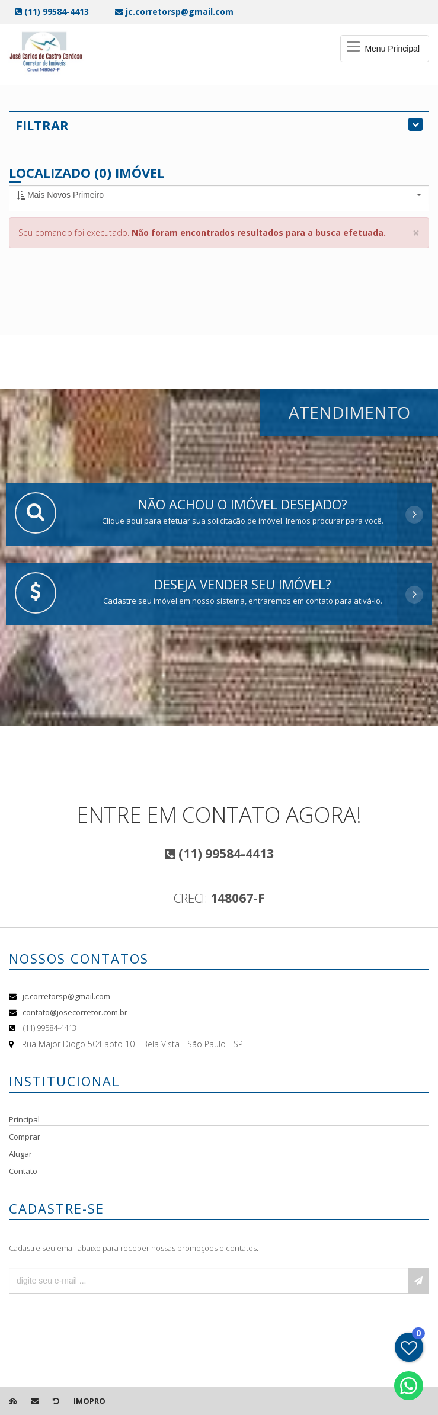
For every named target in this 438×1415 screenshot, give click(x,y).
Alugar (20, 1153)
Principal (24, 1119)
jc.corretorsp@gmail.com (66, 996)
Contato (23, 1171)
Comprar (24, 1136)
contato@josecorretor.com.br (75, 1012)
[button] (219, 194)
